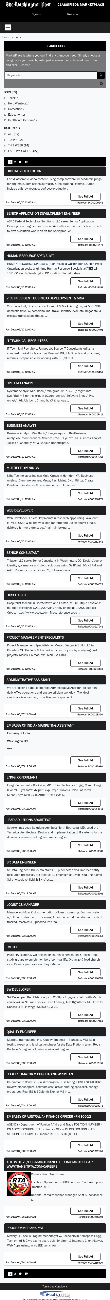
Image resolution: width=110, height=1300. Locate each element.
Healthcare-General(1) (22, 120)
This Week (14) (18, 145)
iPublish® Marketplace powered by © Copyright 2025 (55, 1294)
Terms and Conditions (55, 1286)
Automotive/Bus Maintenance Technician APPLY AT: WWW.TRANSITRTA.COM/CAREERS (50, 1164)
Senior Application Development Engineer (43, 213)
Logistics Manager (23, 904)
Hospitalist (16, 595)
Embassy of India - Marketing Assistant (40, 725)
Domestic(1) (16, 109)
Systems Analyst (21, 383)
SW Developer (18, 989)
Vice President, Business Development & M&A (45, 298)
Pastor (12, 947)
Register (72, 14)
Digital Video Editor (24, 171)
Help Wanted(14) (19, 103)
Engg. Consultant (22, 777)
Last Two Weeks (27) (23, 151)
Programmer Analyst (25, 1228)
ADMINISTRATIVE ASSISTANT (28, 680)
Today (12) (15, 140)
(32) (10, 92)
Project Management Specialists (35, 637)
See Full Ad (85, 196)
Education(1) (16, 114)
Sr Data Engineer (21, 862)
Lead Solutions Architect (29, 820)
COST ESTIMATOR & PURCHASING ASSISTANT (41, 1074)
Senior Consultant (23, 553)
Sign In (36, 14)
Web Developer (20, 510)
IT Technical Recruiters (27, 341)
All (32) (13, 134)
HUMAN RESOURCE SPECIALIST (30, 256)
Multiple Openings (23, 468)
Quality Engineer (21, 1032)
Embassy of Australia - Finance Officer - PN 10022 (49, 1116)
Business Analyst (21, 425)
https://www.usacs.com (32, 612)
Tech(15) (13, 98)
